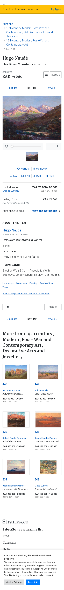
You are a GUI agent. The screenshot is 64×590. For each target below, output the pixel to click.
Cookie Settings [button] (14, 582)
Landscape (8, 283)
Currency (40, 168)
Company (9, 542)
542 (37, 479)
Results (56, 75)
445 (5, 384)
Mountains (21, 283)
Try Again (56, 9)
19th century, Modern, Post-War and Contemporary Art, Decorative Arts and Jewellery (29, 32)
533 (37, 432)
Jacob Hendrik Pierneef (46, 438)
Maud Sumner (41, 485)
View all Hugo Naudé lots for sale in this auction (26, 293)
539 (5, 479)
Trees (5, 287)
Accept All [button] (33, 582)
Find (6, 536)
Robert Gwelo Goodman (14, 438)
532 (5, 432)
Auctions (8, 24)
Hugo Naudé (12, 230)
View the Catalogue (44, 211)
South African (46, 283)
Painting (33, 283)
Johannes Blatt (42, 390)
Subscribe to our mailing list (23, 529)
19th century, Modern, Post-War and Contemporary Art (27, 42)
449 (37, 384)
